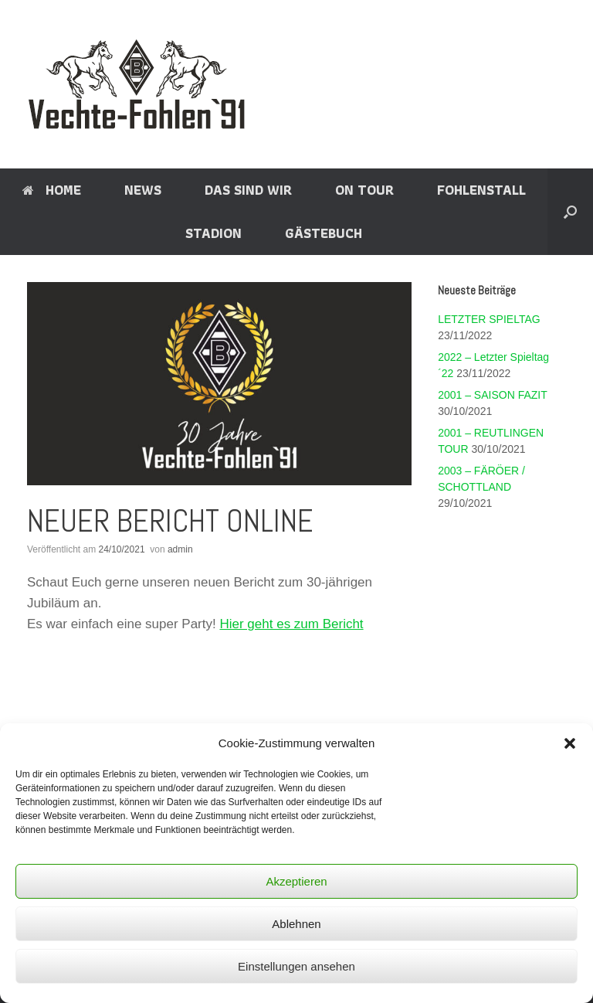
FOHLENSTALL (481, 189)
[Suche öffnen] (570, 211)
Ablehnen (296, 923)
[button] (570, 743)
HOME (51, 189)
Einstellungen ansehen (296, 966)
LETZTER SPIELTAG (489, 319)
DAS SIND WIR (248, 189)
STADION (213, 233)
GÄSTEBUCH (323, 233)
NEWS (142, 189)
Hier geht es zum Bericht (291, 624)
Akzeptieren (296, 881)
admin (180, 549)
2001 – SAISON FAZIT (492, 395)
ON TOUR (364, 189)
